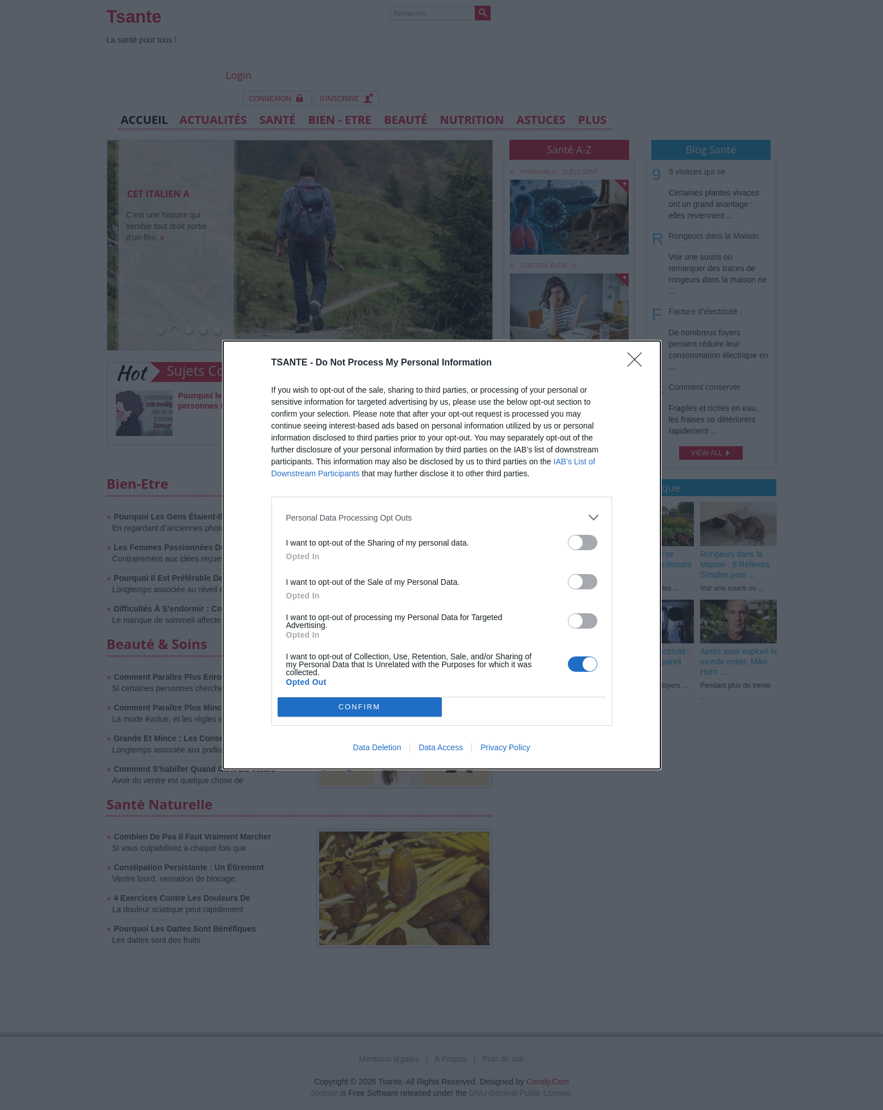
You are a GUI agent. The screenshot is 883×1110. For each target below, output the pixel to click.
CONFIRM (359, 707)
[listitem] (441, 517)
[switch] (582, 542)
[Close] (638, 363)
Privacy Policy (505, 747)
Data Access (441, 747)
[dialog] (441, 555)
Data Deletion (377, 747)
